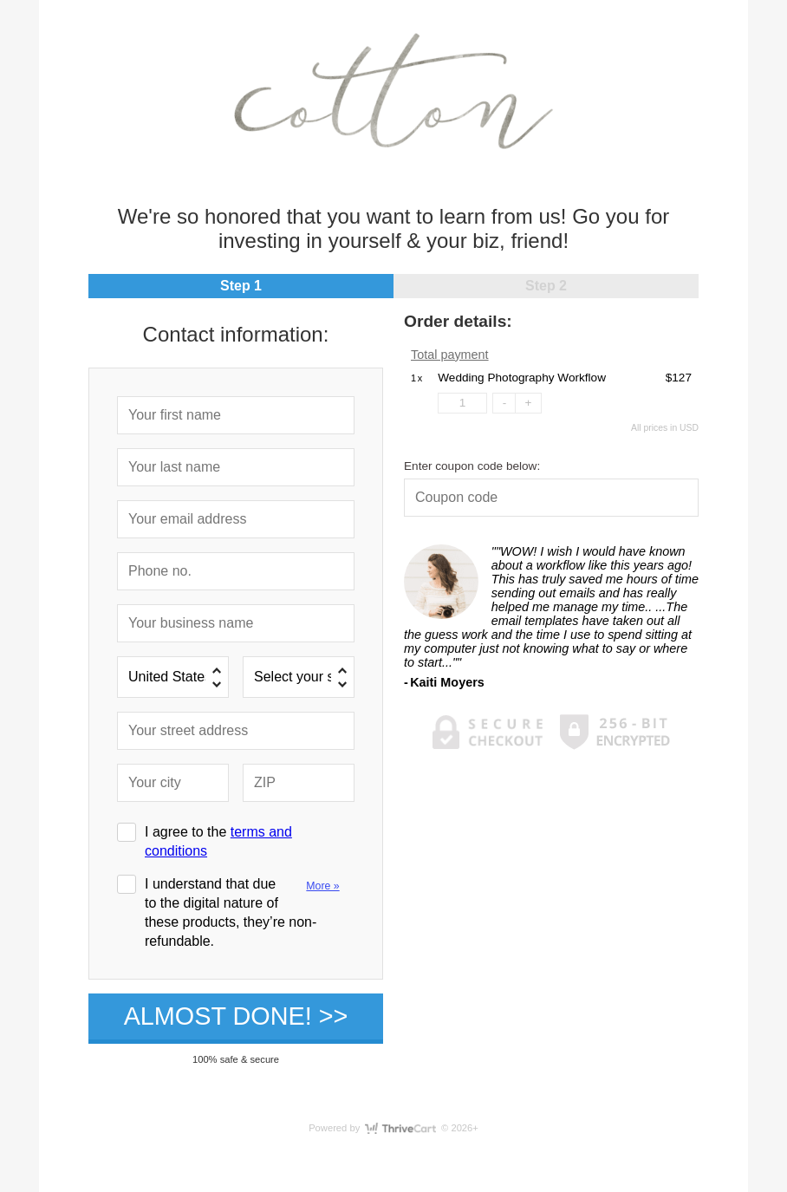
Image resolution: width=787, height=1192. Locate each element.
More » (322, 886)
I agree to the (218, 841)
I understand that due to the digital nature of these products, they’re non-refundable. (247, 911)
